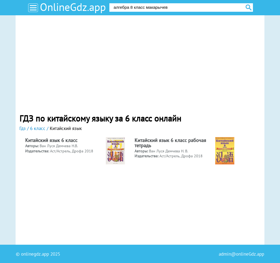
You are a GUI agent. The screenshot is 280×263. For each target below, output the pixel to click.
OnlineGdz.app (73, 7)
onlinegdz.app (35, 254)
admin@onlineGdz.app (241, 254)
